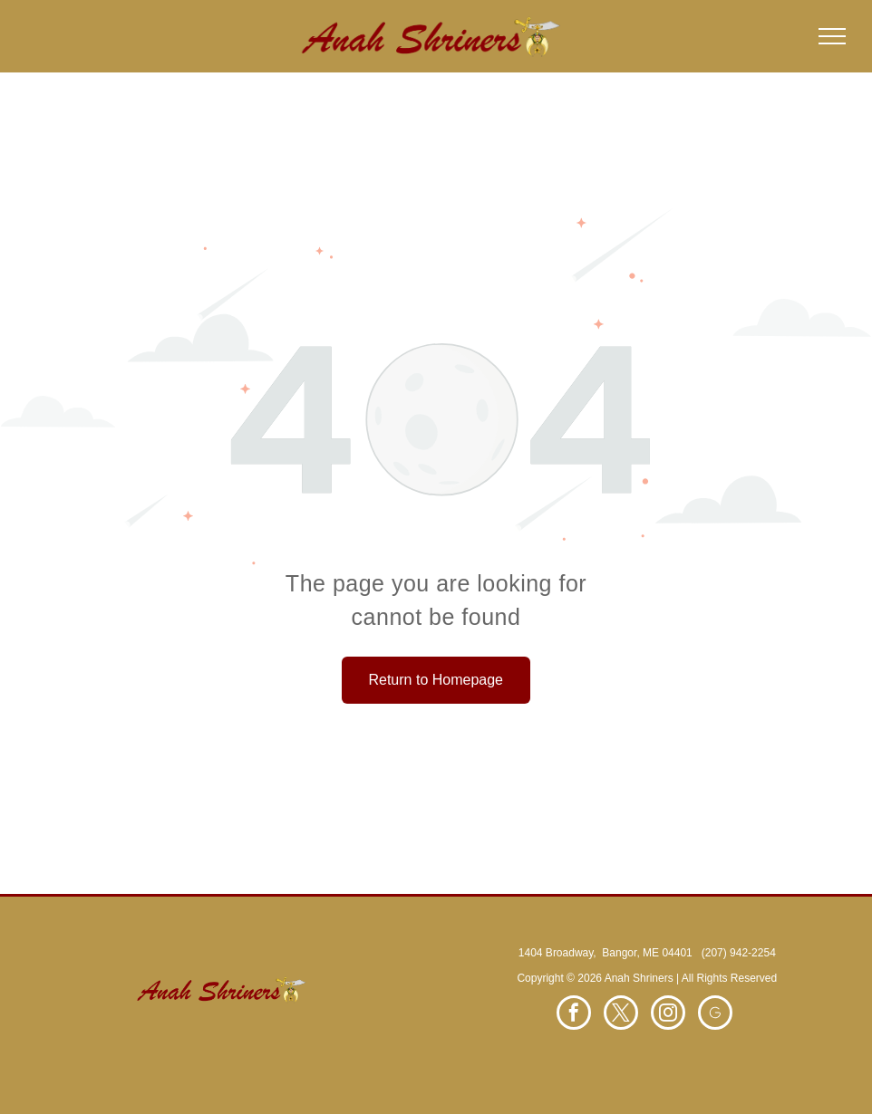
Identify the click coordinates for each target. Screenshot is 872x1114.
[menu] (832, 36)
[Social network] (715, 1014)
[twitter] (621, 1014)
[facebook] (574, 1014)
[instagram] (668, 1014)
